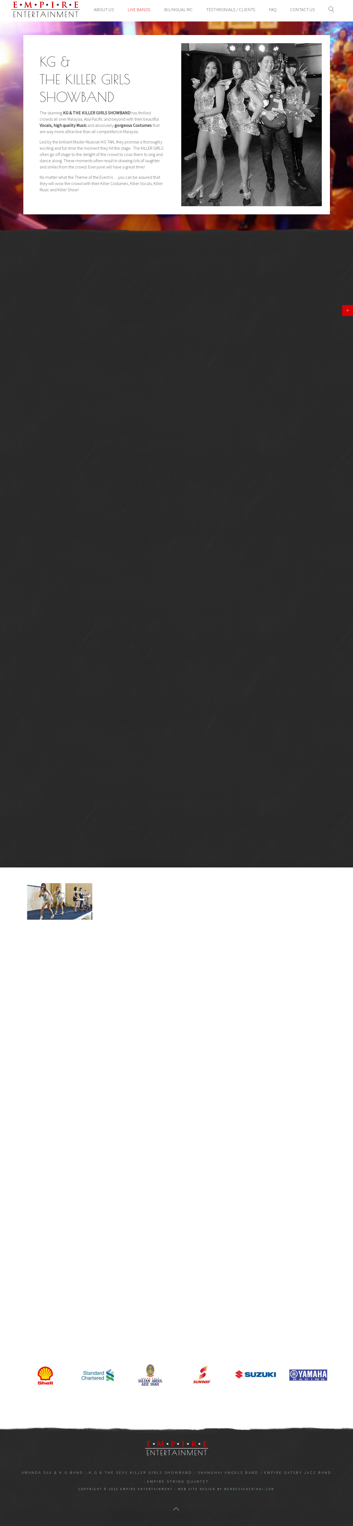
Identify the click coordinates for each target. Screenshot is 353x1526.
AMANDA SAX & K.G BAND (52, 1472)
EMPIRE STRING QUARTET (178, 1481)
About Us (104, 9)
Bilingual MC (178, 9)
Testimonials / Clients (230, 9)
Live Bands (139, 9)
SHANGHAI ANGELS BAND (228, 1472)
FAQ (272, 9)
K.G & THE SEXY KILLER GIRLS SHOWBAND (140, 1472)
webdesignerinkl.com (249, 1489)
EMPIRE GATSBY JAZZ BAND (298, 1472)
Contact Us (302, 9)
